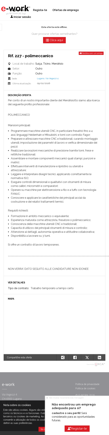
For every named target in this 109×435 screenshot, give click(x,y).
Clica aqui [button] (54, 40)
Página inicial (19, 10)
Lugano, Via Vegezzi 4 (48, 78)
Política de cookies (85, 388)
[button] (99, 357)
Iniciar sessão (20, 17)
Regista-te (40, 10)
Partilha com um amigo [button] (91, 53)
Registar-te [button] (77, 428)
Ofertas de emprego (65, 10)
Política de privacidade (87, 384)
